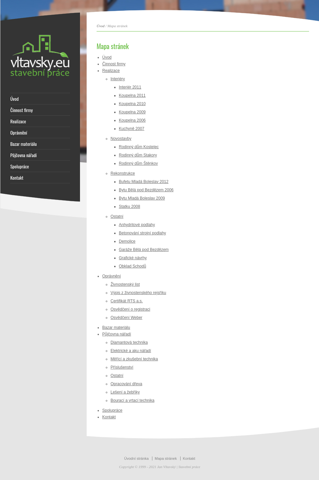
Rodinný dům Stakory (138, 155)
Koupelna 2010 (132, 103)
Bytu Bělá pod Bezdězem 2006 (146, 190)
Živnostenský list (125, 284)
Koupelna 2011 (132, 95)
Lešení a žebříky (125, 392)
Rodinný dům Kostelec (139, 147)
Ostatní (117, 216)
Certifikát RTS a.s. (127, 301)
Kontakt (16, 177)
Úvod (14, 98)
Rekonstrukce (123, 173)
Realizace (18, 121)
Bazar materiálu (23, 144)
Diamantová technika (129, 342)
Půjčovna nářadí (23, 155)
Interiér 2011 (130, 87)
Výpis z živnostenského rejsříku (138, 292)
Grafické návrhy (133, 258)
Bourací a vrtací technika (132, 400)
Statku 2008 (129, 206)
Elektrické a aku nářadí (131, 350)
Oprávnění (18, 132)
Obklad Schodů (132, 266)
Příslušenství (122, 367)
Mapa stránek (166, 458)
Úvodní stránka (136, 458)
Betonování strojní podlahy (142, 233)
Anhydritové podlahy (137, 224)
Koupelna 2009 (132, 112)
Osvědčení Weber (126, 317)
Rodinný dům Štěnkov (138, 163)
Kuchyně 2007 (131, 128)
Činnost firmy (21, 110)
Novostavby (121, 138)
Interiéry (118, 79)
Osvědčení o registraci (130, 309)
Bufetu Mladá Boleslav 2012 (143, 181)
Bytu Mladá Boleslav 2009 (142, 198)
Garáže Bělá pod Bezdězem (144, 249)
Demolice (127, 241)
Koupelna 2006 (132, 120)
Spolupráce (19, 166)
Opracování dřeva (126, 384)
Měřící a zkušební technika (134, 359)
